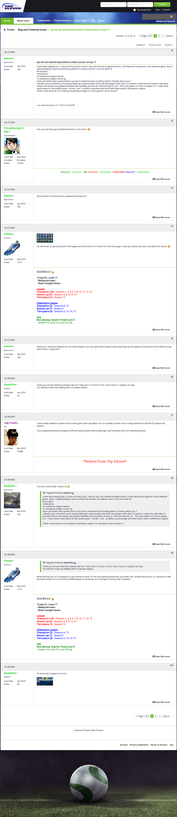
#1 (172, 50)
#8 (172, 478)
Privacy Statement (139, 745)
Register (166, 10)
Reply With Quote (161, 111)
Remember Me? (144, 10)
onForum (76, 172)
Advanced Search (165, 21)
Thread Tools (154, 45)
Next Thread (96, 730)
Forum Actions (62, 20)
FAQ (93, 20)
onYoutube (105, 172)
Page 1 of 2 (147, 36)
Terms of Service (158, 745)
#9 (172, 553)
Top (171, 745)
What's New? (23, 20)
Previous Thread (82, 730)
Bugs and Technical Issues (32, 29)
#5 (172, 338)
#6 (172, 377)
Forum (7, 20)
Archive (124, 745)
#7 (172, 415)
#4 (172, 226)
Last (169, 36)
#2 (172, 121)
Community (43, 20)
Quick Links (80, 20)
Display (168, 45)
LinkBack (140, 45)
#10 (171, 665)
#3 (172, 188)
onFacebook (143, 172)
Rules (101, 20)
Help (157, 10)
